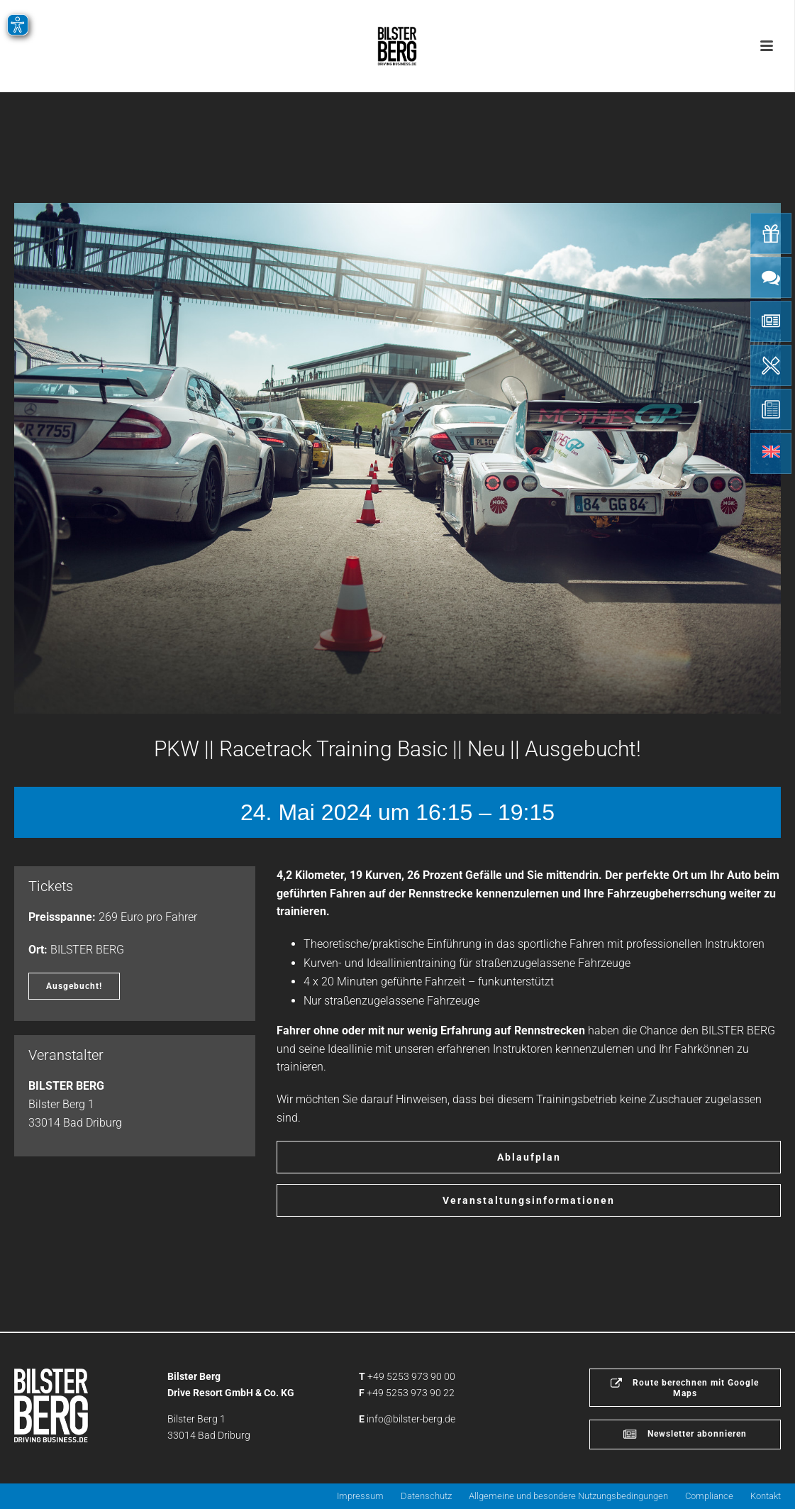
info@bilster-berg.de (411, 1419)
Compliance (709, 1496)
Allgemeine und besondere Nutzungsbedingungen (568, 1496)
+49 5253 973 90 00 (411, 1376)
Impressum (360, 1496)
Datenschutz (426, 1496)
